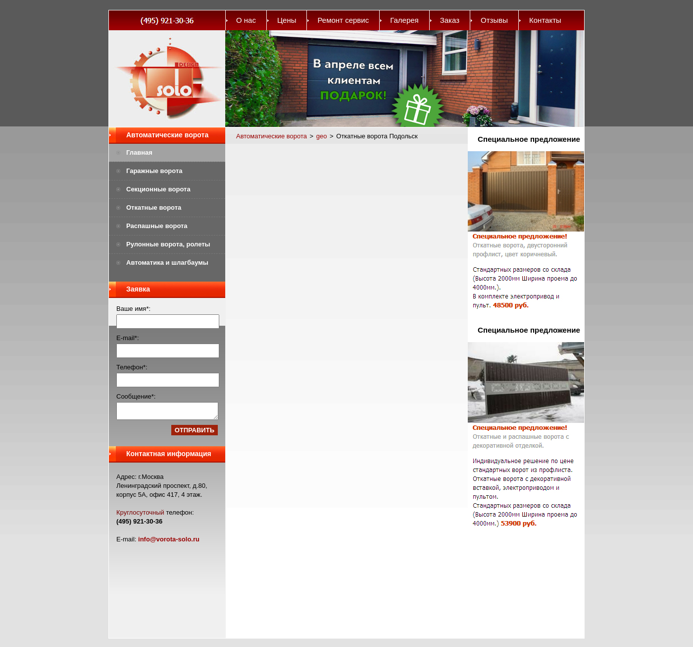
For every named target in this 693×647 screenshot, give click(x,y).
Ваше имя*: (133, 308)
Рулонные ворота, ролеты (168, 244)
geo (321, 136)
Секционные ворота (158, 189)
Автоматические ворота (167, 135)
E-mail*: (127, 338)
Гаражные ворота (154, 171)
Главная (139, 152)
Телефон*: (132, 367)
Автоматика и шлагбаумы (167, 262)
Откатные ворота (153, 207)
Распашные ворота (157, 226)
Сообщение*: (135, 396)
